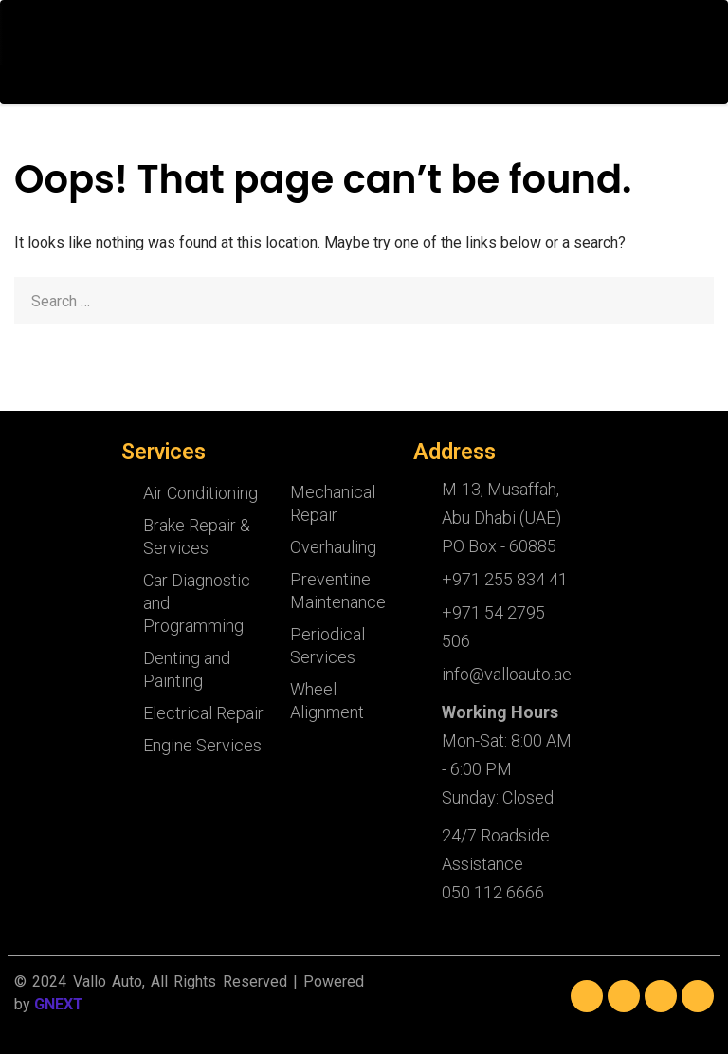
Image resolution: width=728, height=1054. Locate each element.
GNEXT (58, 1004)
